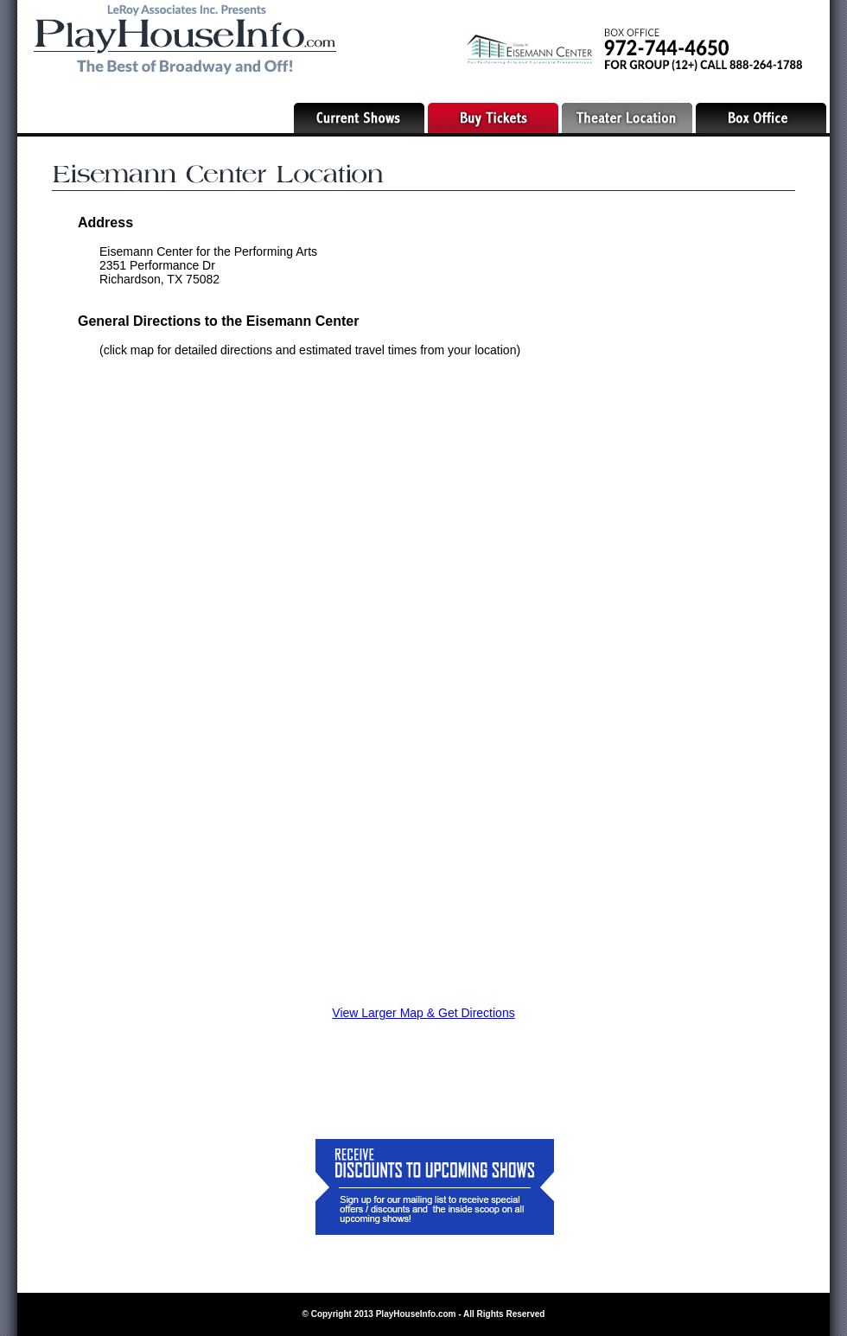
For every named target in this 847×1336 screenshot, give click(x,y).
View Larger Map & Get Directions (423, 1013)
